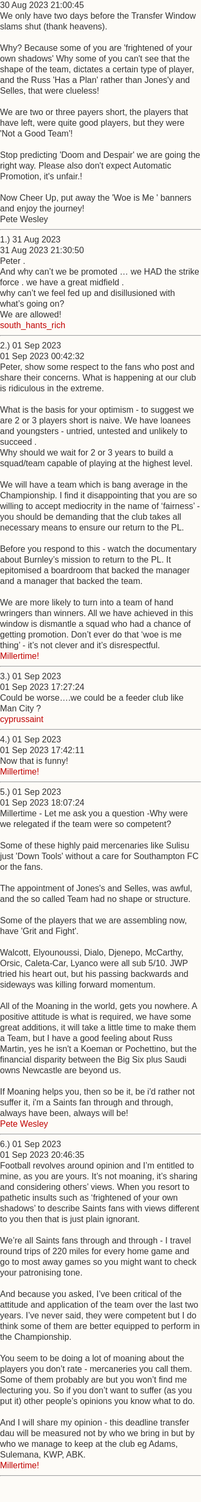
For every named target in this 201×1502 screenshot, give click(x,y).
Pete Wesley (24, 1123)
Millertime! (19, 656)
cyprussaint (21, 719)
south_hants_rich (32, 325)
